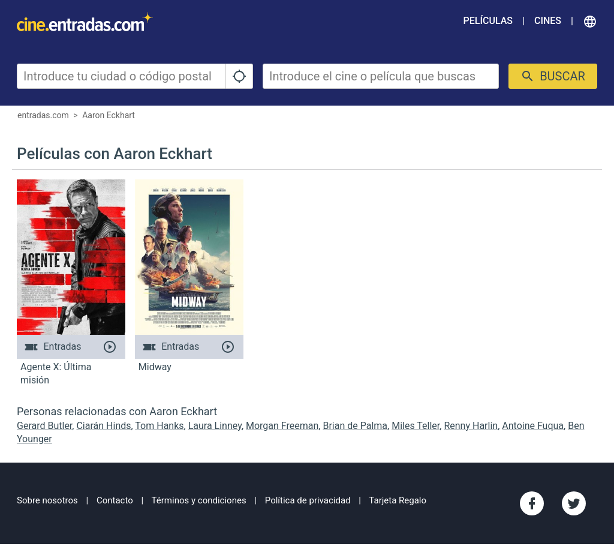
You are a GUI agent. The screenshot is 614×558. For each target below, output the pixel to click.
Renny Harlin (471, 425)
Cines (547, 20)
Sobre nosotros (47, 500)
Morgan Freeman (282, 425)
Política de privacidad (308, 500)
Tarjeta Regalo (397, 500)
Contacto (115, 500)
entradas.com (43, 115)
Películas (488, 20)
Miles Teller (416, 425)
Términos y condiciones (199, 500)
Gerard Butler (44, 425)
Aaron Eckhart (108, 115)
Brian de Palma (355, 425)
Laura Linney (215, 425)
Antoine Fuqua (533, 425)
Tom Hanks (159, 425)
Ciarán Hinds (103, 425)
